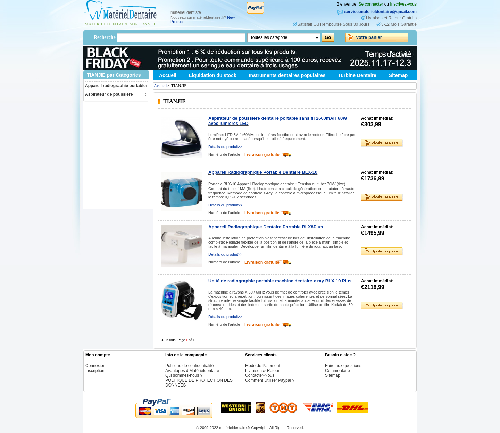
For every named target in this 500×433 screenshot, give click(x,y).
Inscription (95, 370)
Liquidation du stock (212, 75)
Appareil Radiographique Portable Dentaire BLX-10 (262, 172)
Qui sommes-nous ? (183, 375)
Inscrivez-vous (403, 4)
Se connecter (371, 4)
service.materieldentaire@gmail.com (380, 11)
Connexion (95, 365)
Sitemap (398, 75)
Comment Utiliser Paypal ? (269, 380)
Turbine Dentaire (357, 75)
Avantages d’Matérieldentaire (192, 370)
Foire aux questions (343, 365)
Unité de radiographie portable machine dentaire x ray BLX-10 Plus (280, 280)
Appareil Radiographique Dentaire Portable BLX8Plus (265, 226)
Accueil (167, 75)
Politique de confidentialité (189, 365)
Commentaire (337, 370)
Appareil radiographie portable (115, 85)
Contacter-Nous (259, 375)
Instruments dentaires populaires (287, 75)
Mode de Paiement (262, 365)
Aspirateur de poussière (109, 94)
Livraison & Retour (262, 370)
